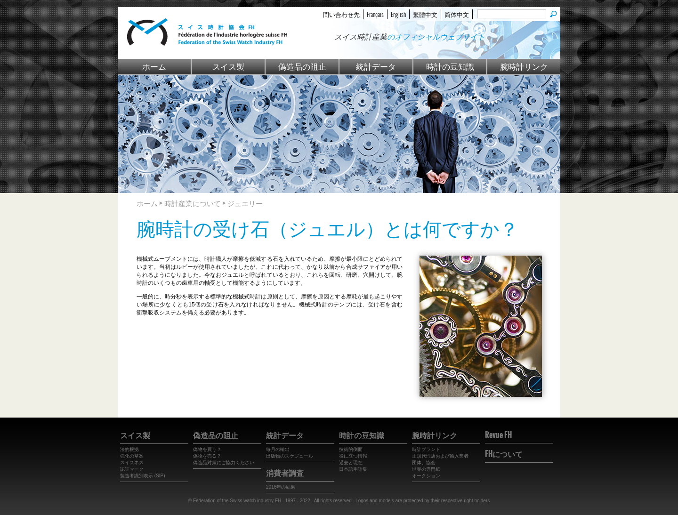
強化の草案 (132, 456)
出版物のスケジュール (289, 456)
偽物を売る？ (207, 456)
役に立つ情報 (353, 456)
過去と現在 (351, 462)
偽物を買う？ (207, 449)
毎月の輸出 (278, 449)
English (398, 14)
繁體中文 (425, 14)
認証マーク (132, 469)
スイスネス (132, 462)
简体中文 (456, 14)
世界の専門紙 (426, 469)
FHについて (504, 453)
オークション (426, 475)
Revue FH (498, 435)
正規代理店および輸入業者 (440, 456)
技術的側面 (351, 449)
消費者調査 (285, 472)
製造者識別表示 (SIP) (142, 475)
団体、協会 (424, 462)
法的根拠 (129, 449)
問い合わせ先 (341, 14)
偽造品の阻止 (302, 66)
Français (375, 14)
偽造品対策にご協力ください (223, 462)
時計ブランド (426, 449)
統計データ (376, 66)
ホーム (154, 66)
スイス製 (228, 66)
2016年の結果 (280, 487)
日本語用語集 (353, 469)
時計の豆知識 (450, 66)
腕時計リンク (524, 66)
